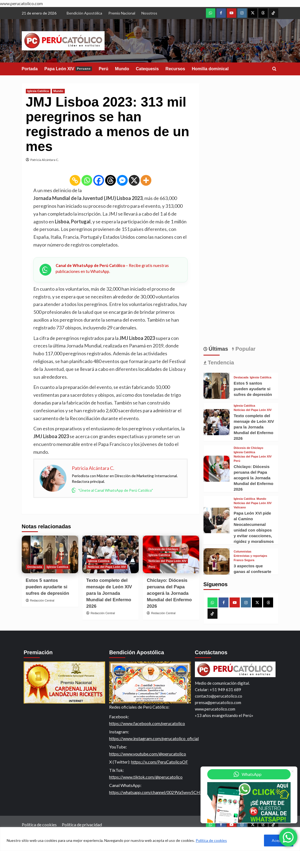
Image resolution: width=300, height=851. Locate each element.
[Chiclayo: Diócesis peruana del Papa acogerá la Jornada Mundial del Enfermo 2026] (216, 469)
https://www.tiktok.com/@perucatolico (146, 776)
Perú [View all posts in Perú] (151, 566)
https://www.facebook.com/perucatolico (147, 723)
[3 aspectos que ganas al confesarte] (216, 561)
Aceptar (278, 840)
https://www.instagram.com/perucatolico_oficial (154, 738)
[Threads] (110, 180)
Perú (103, 68)
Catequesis (147, 68)
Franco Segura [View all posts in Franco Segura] (244, 560)
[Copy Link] (75, 180)
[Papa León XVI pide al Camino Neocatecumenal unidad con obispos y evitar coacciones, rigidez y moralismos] (216, 520)
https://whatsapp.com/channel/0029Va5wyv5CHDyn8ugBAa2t (168, 792)
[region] (150, 839)
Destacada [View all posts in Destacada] (34, 566)
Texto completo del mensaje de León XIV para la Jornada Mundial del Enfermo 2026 (109, 593)
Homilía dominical (210, 68)
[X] (134, 180)
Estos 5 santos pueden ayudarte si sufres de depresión (47, 587)
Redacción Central (42, 600)
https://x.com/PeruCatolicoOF (159, 761)
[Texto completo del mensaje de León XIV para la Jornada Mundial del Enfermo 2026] (216, 422)
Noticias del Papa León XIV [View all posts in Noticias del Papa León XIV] (107, 566)
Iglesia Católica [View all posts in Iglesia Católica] (38, 91)
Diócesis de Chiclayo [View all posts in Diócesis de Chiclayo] (163, 549)
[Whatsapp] (86, 180)
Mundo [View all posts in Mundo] (58, 91)
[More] (146, 180)
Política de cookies (211, 840)
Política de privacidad (82, 824)
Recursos (175, 68)
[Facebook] (98, 180)
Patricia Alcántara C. (44, 160)
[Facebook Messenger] (122, 180)
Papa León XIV (68, 68)
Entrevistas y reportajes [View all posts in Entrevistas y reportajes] (250, 555)
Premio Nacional (121, 13)
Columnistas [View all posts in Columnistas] (242, 551)
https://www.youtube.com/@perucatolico (147, 753)
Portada (30, 68)
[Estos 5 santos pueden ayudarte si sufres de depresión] (50, 554)
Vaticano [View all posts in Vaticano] (240, 507)
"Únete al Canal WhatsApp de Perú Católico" (112, 490)
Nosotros (149, 13)
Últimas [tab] (217, 349)
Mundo (122, 68)
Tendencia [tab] (220, 362)
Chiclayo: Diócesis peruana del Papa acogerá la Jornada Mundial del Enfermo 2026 (169, 593)
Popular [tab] (244, 349)
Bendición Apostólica (84, 13)
